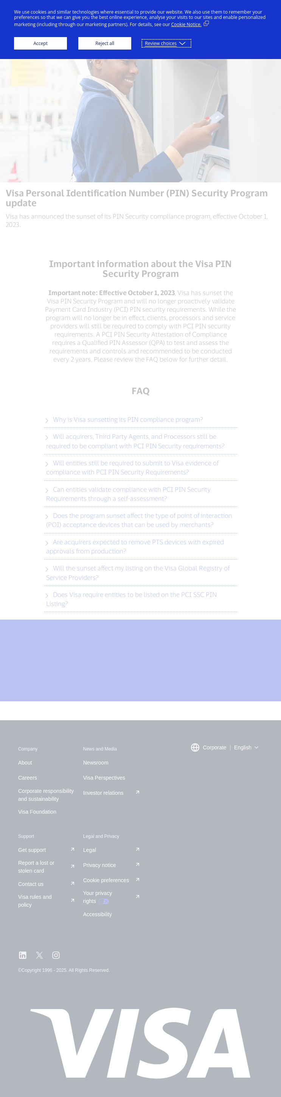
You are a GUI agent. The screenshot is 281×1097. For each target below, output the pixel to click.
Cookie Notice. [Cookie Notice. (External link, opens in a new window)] (186, 24)
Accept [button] (40, 43)
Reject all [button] (104, 43)
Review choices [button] (161, 43)
